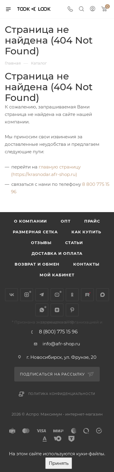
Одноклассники (72, 294)
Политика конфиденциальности (62, 394)
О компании (30, 221)
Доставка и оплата (57, 253)
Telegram (41, 294)
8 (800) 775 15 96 (58, 332)
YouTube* (57, 294)
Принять (58, 463)
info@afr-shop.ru (61, 344)
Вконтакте (11, 294)
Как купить (86, 231)
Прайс (92, 221)
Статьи (74, 242)
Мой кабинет (57, 274)
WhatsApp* (41, 310)
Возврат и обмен (37, 264)
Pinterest (72, 310)
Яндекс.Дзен (57, 310)
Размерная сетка (35, 231)
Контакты (86, 264)
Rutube (87, 294)
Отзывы (41, 242)
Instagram (26, 294)
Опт (65, 221)
